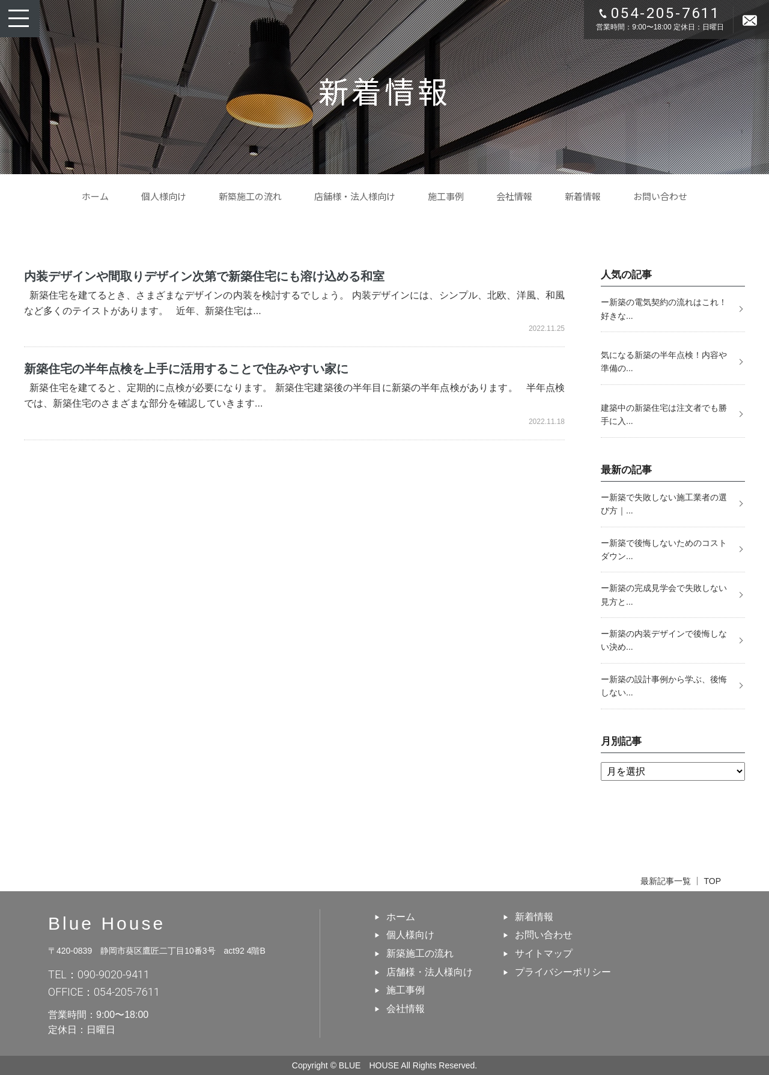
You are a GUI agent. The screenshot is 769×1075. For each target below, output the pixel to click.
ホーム (95, 196)
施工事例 (446, 196)
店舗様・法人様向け (354, 196)
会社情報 (514, 196)
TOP (712, 881)
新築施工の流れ (250, 196)
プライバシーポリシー (563, 972)
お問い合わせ (660, 196)
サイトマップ (544, 953)
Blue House (106, 923)
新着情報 (583, 196)
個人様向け (163, 196)
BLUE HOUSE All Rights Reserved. (408, 1065)
